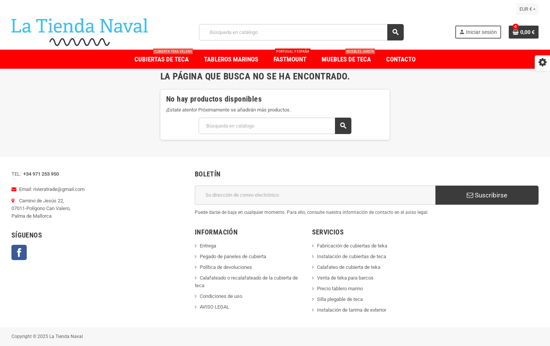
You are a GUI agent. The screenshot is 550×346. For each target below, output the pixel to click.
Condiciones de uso (221, 296)
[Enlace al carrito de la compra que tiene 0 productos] (524, 32)
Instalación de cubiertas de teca (351, 256)
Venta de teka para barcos (345, 278)
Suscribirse (487, 195)
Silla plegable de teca (340, 299)
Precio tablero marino (340, 288)
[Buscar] (301, 32)
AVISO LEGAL (214, 307)
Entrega (208, 246)
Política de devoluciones (226, 267)
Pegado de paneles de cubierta (233, 256)
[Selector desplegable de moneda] (527, 9)
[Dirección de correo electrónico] (315, 195)
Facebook (19, 252)
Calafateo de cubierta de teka (348, 267)
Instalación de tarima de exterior (351, 310)
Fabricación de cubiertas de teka (352, 246)
